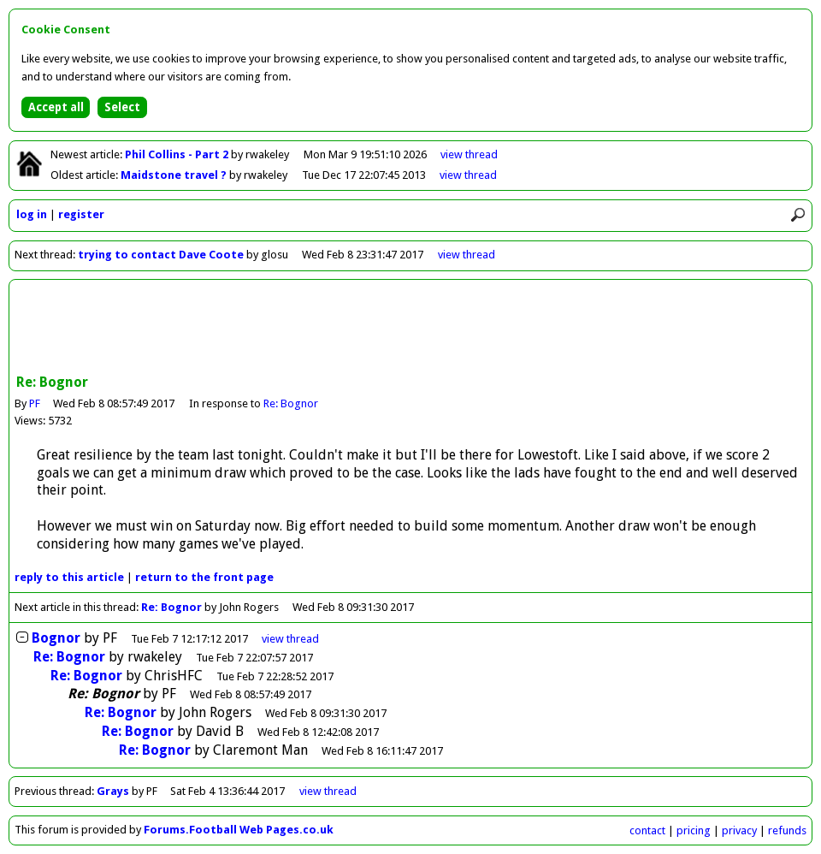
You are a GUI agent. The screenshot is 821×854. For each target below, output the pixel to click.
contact (647, 830)
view (469, 154)
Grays (113, 791)
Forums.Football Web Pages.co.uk (239, 829)
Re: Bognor (291, 403)
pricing (693, 830)
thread (290, 638)
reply (69, 577)
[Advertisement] (410, 328)
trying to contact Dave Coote (161, 254)
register (81, 214)
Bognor (56, 638)
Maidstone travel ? (175, 175)
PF (34, 403)
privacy (739, 830)
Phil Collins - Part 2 (178, 154)
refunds (787, 830)
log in (31, 214)
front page (204, 577)
